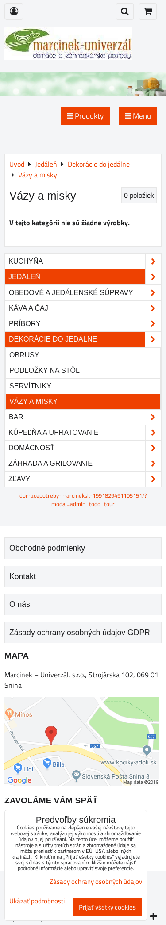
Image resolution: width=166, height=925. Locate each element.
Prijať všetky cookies (107, 907)
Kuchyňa (84, 261)
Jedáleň (84, 276)
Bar (85, 417)
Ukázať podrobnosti (37, 901)
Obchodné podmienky (47, 548)
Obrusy (24, 355)
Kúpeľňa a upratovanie (84, 432)
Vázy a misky (33, 401)
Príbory (85, 323)
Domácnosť (84, 448)
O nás (19, 604)
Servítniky (30, 386)
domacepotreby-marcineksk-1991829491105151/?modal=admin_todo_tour (83, 499)
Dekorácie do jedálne (85, 339)
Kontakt (22, 576)
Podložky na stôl (44, 370)
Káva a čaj (85, 308)
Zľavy (84, 479)
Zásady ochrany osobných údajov (96, 881)
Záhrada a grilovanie (84, 463)
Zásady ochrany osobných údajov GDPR (79, 632)
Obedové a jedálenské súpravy (85, 292)
